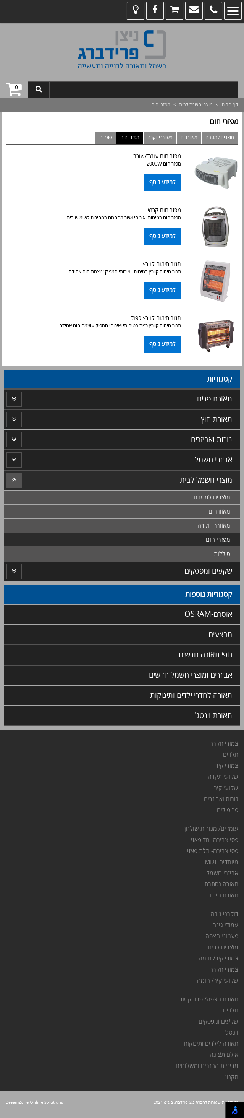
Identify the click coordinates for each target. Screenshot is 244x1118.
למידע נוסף (162, 182)
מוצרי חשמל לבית (196, 105)
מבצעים (220, 634)
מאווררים (189, 138)
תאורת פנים (214, 399)
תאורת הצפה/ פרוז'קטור (208, 999)
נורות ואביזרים (211, 439)
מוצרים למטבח (219, 138)
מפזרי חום (129, 138)
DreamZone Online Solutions (34, 1102)
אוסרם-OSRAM (208, 614)
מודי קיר (225, 766)
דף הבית (229, 105)
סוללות (105, 138)
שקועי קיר (226, 788)
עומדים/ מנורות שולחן (210, 829)
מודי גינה (222, 925)
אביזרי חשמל (213, 460)
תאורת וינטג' (213, 715)
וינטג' (230, 1033)
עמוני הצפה (220, 936)
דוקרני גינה (223, 914)
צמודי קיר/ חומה (218, 958)
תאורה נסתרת (221, 884)
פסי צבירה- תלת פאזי (212, 851)
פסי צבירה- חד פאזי (214, 840)
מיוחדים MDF (221, 862)
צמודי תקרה (223, 744)
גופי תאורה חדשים (205, 655)
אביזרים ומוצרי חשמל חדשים (190, 675)
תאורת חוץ (216, 419)
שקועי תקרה (223, 777)
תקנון (231, 1077)
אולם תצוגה (224, 1055)
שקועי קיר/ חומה (217, 981)
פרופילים (227, 810)
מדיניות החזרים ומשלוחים (207, 1066)
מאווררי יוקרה (160, 138)
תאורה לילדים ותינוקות (210, 1044)
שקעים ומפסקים (208, 571)
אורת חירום (220, 895)
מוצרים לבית (223, 947)
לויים (228, 755)
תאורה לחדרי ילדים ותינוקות (191, 695)
